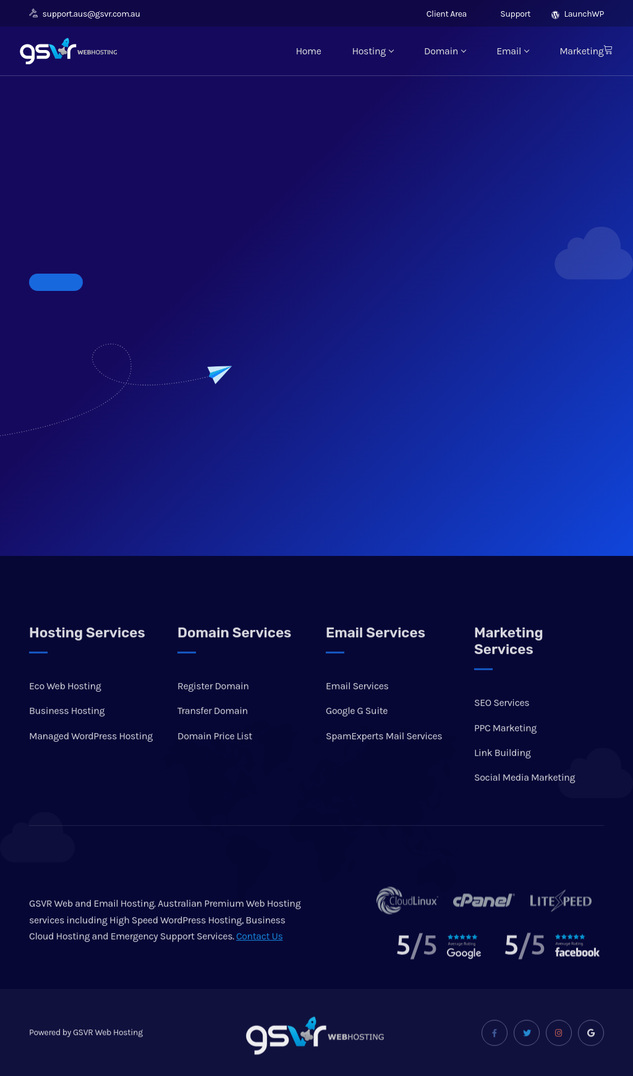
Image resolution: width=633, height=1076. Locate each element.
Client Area (440, 14)
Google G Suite (357, 738)
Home (308, 51)
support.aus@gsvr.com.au (84, 14)
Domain (444, 51)
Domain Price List (214, 763)
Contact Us (259, 964)
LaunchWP (577, 14)
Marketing (581, 51)
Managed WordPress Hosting (91, 763)
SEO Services (501, 730)
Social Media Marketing (524, 805)
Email (512, 51)
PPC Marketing (505, 755)
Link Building (502, 780)
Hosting (372, 51)
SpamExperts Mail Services (384, 763)
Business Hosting (66, 738)
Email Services (357, 714)
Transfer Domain (212, 738)
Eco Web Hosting (65, 714)
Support (509, 14)
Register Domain (213, 714)
